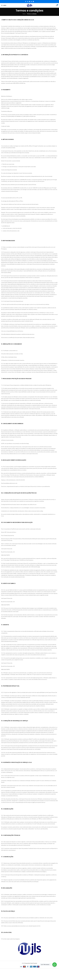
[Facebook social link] (26, 2)
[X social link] (28, 2)
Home (24, 13)
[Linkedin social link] (31, 2)
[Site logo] (29, 5)
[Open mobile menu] (3, 5)
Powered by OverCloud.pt (31, 963)
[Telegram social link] (33, 2)
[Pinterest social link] (29, 2)
